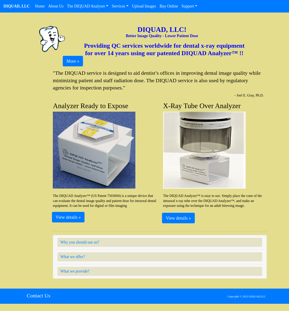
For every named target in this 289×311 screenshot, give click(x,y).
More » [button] (72, 61)
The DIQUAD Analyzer (86, 6)
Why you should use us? (79, 242)
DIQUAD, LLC (17, 6)
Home (40, 5)
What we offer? (72, 257)
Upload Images (144, 6)
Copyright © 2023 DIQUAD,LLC (246, 296)
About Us (56, 5)
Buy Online (169, 6)
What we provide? (74, 271)
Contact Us (38, 295)
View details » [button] (68, 217)
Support (188, 6)
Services (118, 6)
